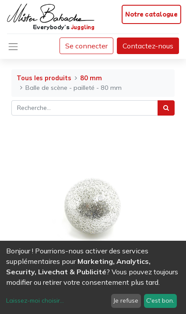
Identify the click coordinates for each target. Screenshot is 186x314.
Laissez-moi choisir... (35, 300)
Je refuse (125, 300)
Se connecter (86, 45)
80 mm (91, 78)
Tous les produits (44, 78)
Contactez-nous (148, 45)
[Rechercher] (166, 108)
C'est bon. (160, 300)
